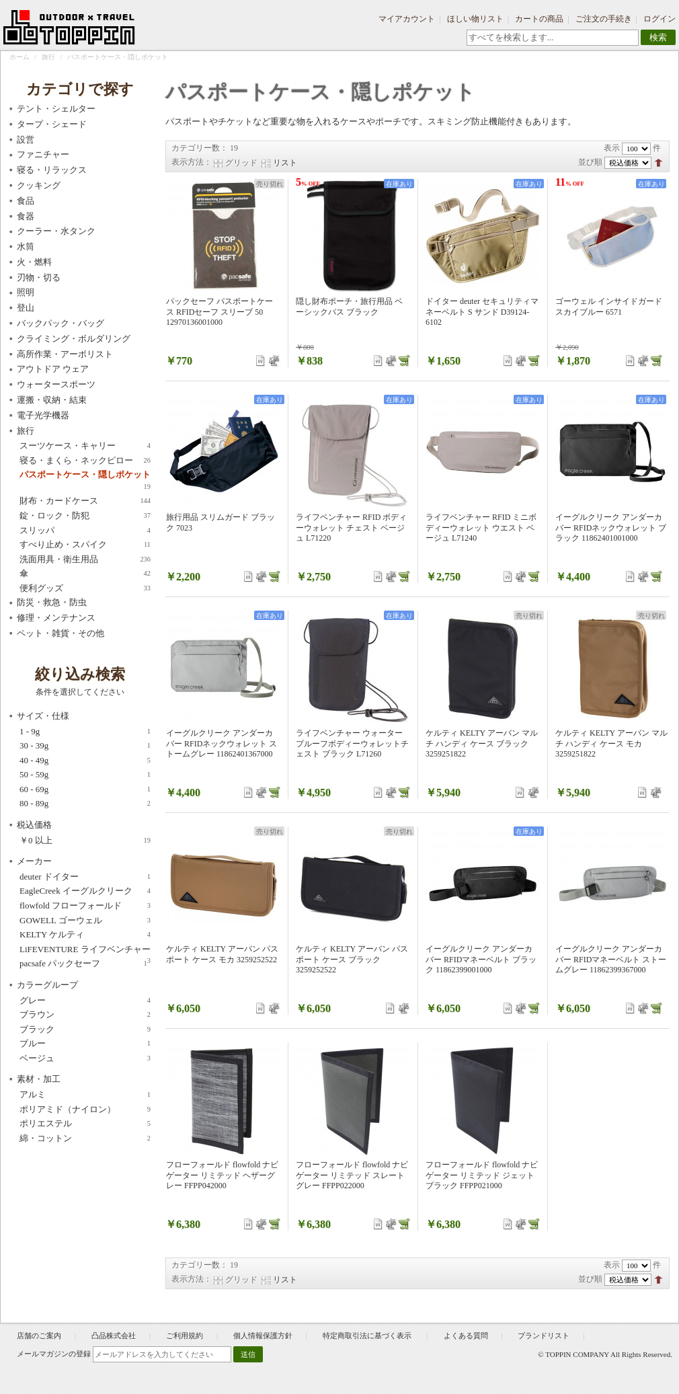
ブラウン (85, 1015)
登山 (25, 308)
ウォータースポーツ (56, 384)
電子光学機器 (43, 415)
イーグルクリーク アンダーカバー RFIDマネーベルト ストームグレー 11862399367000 (610, 959)
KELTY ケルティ (85, 935)
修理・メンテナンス (56, 618)
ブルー (85, 1044)
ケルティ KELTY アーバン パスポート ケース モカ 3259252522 (222, 954)
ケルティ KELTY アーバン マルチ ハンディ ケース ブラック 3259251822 (482, 743)
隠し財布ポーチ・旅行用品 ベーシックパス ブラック (349, 307)
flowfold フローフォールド (85, 906)
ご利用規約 (184, 1335)
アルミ (85, 1095)
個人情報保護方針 (262, 1335)
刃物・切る (39, 277)
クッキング (39, 185)
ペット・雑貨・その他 (60, 633)
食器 (25, 216)
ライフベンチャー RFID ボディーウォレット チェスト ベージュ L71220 (351, 527)
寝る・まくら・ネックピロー (85, 461)
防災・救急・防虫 (52, 602)
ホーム (19, 57)
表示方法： (191, 162)
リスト (285, 162)
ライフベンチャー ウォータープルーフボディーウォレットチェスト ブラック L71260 (352, 743)
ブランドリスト (543, 1335)
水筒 (25, 246)
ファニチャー (43, 154)
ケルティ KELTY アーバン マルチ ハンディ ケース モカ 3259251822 (611, 743)
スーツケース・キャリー (85, 446)
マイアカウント (406, 19)
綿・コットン (85, 1138)
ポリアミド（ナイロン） (85, 1109)
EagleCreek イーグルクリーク (85, 891)
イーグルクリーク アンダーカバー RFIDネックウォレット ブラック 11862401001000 (610, 527)
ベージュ (85, 1058)
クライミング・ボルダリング (73, 339)
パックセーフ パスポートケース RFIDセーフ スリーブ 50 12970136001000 (219, 312)
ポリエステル (85, 1124)
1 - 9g (85, 732)
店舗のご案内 (39, 1335)
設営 (25, 139)
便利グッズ (85, 588)
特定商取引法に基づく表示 (368, 1335)
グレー (85, 1001)
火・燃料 (34, 262)
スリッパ (85, 531)
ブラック (85, 1029)
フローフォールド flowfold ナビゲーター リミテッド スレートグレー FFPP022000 (352, 1175)
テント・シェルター (56, 109)
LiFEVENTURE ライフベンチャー (85, 950)
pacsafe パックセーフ (83, 964)
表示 (612, 148)
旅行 (48, 57)
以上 (85, 841)
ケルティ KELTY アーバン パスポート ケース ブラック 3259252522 (352, 959)
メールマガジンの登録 (54, 1354)
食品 (25, 201)
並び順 (590, 162)
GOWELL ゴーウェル (85, 921)
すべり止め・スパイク (85, 545)
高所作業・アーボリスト (65, 354)
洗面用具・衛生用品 (85, 559)
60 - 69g (85, 789)
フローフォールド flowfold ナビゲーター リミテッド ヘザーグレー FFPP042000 (222, 1175)
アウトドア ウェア (53, 369)
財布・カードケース (85, 501)
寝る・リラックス (52, 170)
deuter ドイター (85, 877)
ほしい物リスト (475, 19)
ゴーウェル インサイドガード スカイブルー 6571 (608, 307)
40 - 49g (85, 760)
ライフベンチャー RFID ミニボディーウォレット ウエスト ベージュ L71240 (481, 527)
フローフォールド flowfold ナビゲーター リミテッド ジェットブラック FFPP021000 (482, 1175)
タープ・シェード (52, 124)
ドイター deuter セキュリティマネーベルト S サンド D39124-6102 (482, 312)
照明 (25, 292)
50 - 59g (85, 775)
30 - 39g (85, 746)
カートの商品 (539, 19)
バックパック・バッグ (60, 323)
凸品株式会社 (113, 1335)
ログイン (659, 19)
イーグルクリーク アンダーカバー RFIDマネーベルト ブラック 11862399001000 (481, 959)
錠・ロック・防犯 (85, 516)
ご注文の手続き (603, 19)
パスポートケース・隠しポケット (85, 475)
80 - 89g (85, 804)
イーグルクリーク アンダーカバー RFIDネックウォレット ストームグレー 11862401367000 (221, 743)
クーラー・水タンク (56, 231)
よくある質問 (466, 1335)
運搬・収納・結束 (52, 400)
